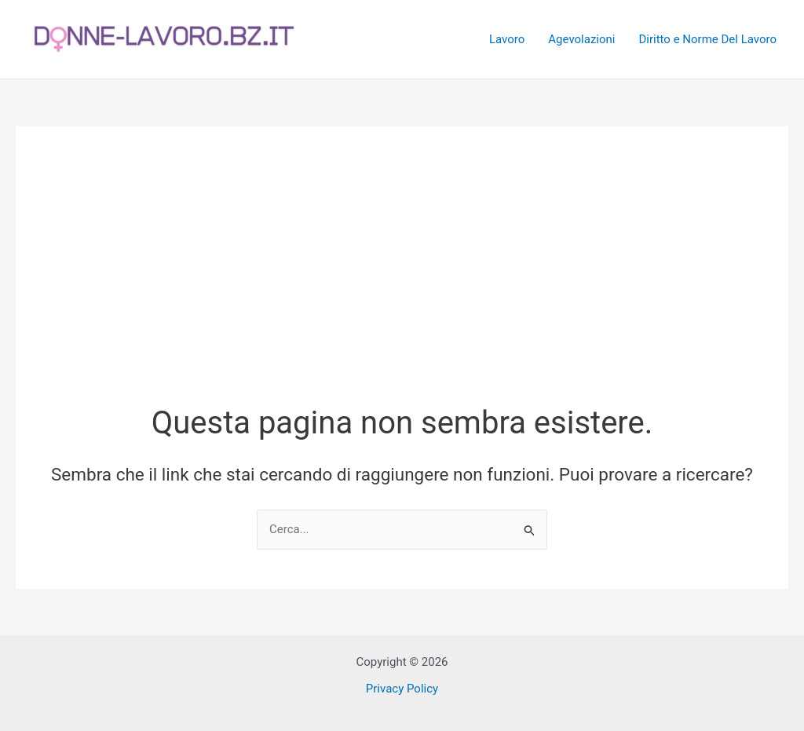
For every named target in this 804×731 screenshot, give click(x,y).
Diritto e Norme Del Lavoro (707, 39)
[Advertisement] (402, 283)
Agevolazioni (581, 39)
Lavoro (506, 39)
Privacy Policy (402, 689)
